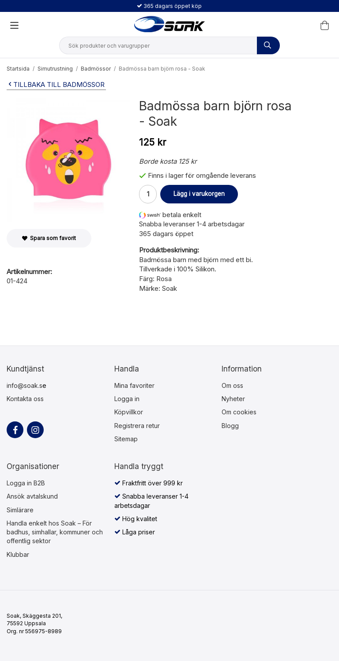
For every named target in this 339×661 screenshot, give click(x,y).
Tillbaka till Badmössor (56, 84)
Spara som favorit (49, 238)
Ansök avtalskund (32, 496)
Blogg (230, 425)
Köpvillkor (128, 412)
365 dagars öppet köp (169, 6)
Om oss (232, 385)
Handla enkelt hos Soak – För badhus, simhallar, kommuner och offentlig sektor (55, 532)
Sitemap (126, 439)
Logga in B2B (26, 483)
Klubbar (18, 554)
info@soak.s (24, 385)
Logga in (126, 398)
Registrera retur (137, 425)
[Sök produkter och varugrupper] (268, 45)
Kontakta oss (25, 398)
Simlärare (20, 510)
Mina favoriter (134, 385)
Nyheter (233, 398)
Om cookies (239, 412)
